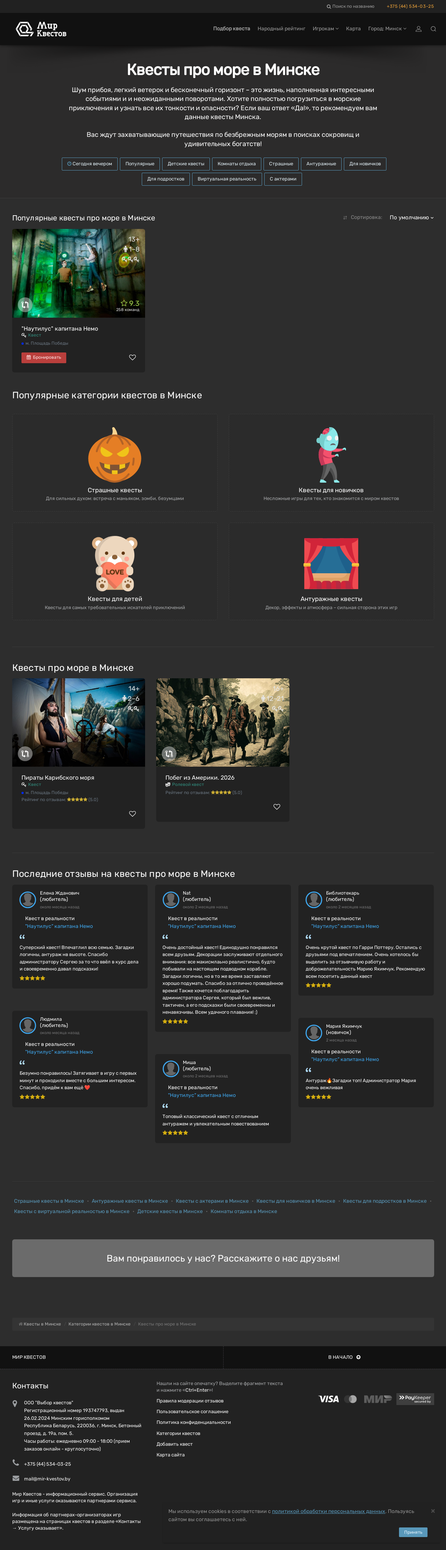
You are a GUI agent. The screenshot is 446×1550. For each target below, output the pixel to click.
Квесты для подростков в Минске (385, 1201)
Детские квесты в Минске (170, 1211)
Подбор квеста (231, 29)
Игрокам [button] (326, 29)
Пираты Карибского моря (57, 777)
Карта (353, 29)
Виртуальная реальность (227, 179)
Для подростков (165, 179)
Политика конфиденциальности (194, 1422)
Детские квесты (186, 163)
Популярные (139, 163)
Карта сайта (171, 1455)
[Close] (433, 1510)
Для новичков (365, 163)
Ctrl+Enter (197, 1390)
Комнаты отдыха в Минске (244, 1211)
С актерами (283, 179)
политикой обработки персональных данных (328, 1511)
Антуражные (321, 163)
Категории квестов (178, 1433)
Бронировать (44, 357)
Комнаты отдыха (237, 163)
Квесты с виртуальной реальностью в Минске (72, 1211)
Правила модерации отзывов (190, 1401)
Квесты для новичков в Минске (295, 1201)
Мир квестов (29, 1357)
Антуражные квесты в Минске (130, 1201)
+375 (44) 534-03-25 (410, 6)
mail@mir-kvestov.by (47, 1479)
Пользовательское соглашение (192, 1411)
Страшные (281, 163)
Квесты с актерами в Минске (212, 1201)
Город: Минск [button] (387, 29)
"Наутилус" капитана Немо (59, 328)
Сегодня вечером (89, 163)
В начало (344, 1357)
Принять (413, 1532)
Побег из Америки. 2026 (200, 777)
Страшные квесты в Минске (49, 1201)
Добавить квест (175, 1444)
